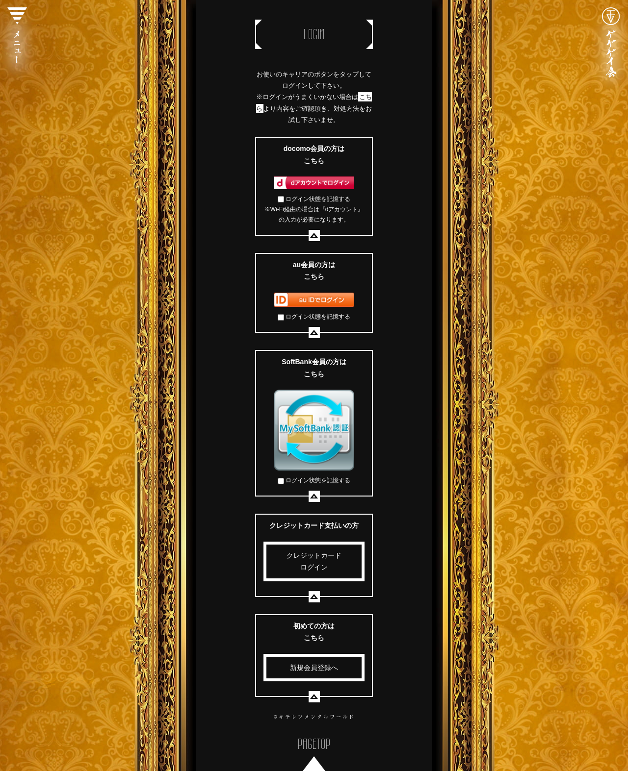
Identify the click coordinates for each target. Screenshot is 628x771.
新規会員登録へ (314, 668)
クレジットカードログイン (314, 561)
